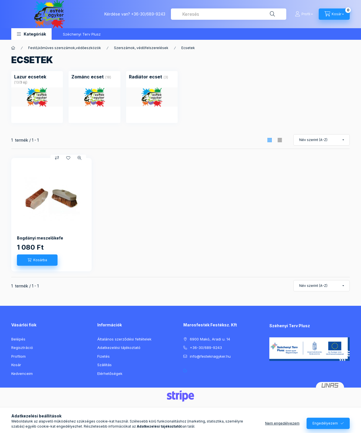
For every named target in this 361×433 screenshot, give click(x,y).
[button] (31, 34)
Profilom (18, 356)
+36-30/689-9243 (148, 14)
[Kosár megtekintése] (334, 14)
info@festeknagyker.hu (210, 356)
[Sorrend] (321, 140)
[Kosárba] (37, 260)
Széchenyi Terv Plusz (82, 34)
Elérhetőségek (109, 373)
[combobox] (228, 14)
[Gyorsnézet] (79, 158)
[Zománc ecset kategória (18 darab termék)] (87, 77)
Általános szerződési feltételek (124, 339)
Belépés (18, 339)
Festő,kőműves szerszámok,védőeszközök (64, 48)
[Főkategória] (13, 47)
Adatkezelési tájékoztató (118, 347)
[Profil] (304, 14)
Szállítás (104, 364)
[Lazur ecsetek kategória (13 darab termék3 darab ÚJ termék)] (30, 77)
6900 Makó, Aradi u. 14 (210, 339)
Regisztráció (22, 347)
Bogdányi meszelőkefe (40, 238)
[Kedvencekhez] (68, 158)
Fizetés (103, 356)
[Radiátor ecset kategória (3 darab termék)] (145, 77)
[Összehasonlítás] (57, 158)
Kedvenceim (22, 373)
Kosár (16, 364)
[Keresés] (272, 14)
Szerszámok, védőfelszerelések (141, 48)
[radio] (280, 140)
